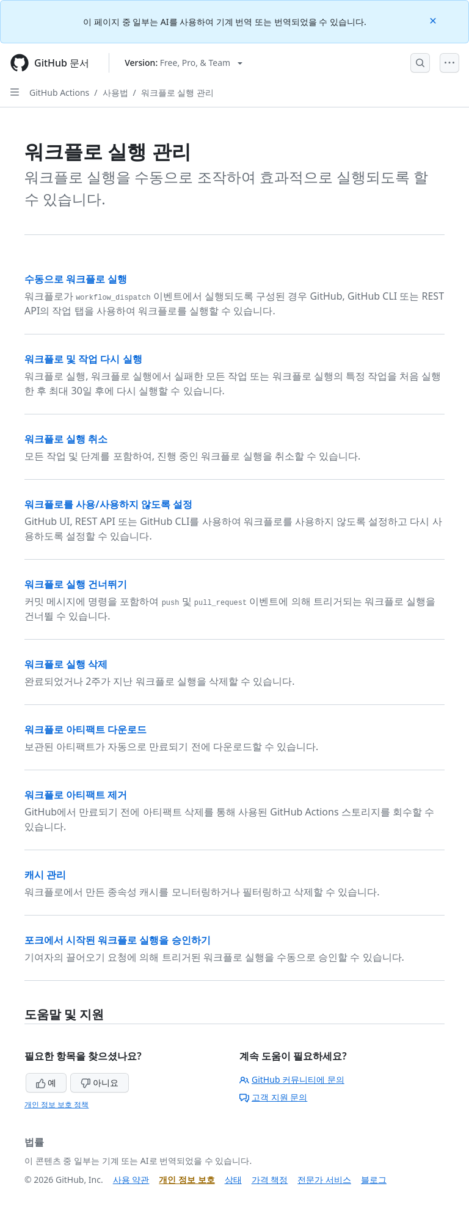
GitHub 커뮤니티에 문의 (291, 1079)
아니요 (99, 1082)
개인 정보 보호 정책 (56, 1104)
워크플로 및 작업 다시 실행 (83, 359)
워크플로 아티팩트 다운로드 (85, 729)
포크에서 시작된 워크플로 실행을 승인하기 (117, 940)
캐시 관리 (45, 874)
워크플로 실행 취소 (65, 439)
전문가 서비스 (324, 1179)
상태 (233, 1179)
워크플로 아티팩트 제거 (75, 794)
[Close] (434, 20)
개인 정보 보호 (186, 1179)
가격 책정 (270, 1179)
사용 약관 (131, 1179)
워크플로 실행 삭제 (65, 664)
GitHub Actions (59, 92)
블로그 (374, 1179)
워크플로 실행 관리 (177, 92)
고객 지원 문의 (273, 1097)
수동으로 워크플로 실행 (75, 279)
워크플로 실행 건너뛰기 (75, 584)
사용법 (115, 92)
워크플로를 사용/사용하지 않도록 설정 (108, 504)
